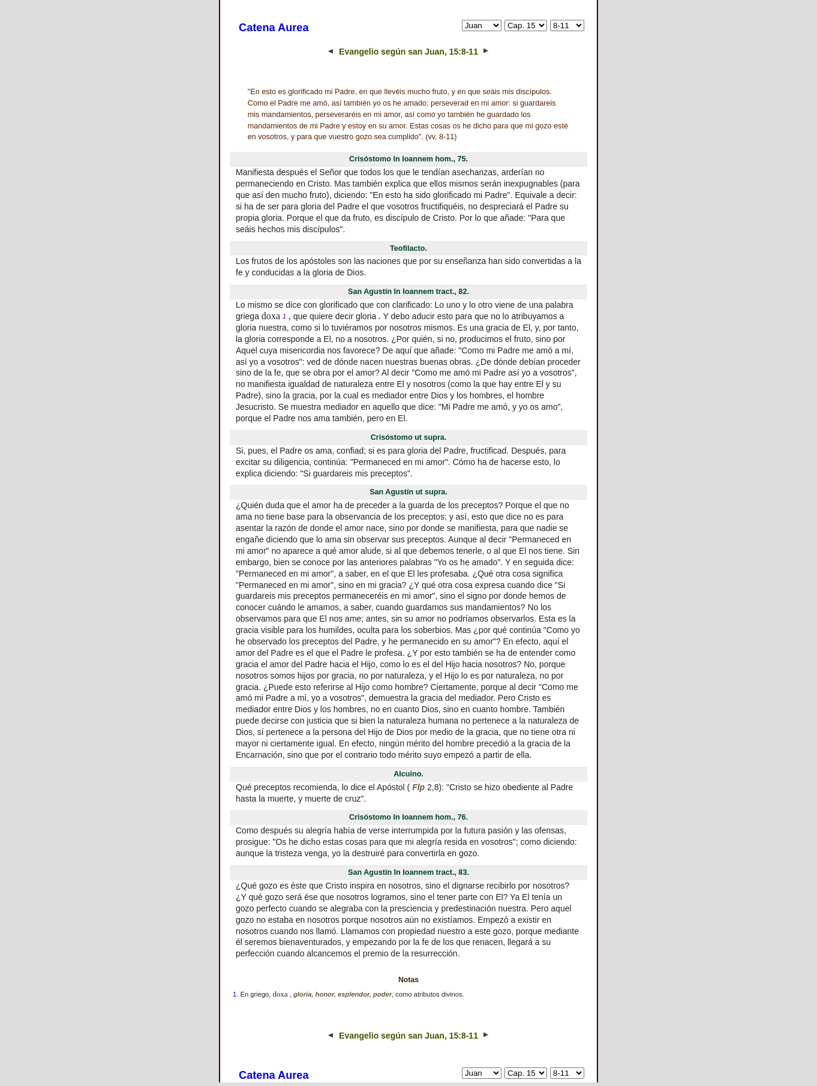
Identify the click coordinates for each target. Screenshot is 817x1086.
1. (235, 994)
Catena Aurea (274, 28)
